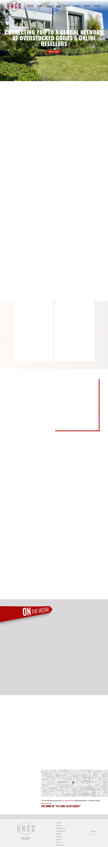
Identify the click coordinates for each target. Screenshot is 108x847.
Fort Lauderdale (66, 800)
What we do (39, 6)
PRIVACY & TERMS (60, 845)
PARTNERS (58, 834)
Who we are (30, 6)
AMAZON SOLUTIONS (49, 6)
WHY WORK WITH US (60, 831)
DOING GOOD (59, 839)
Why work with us (58, 6)
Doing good (87, 6)
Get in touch (97, 6)
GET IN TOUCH (59, 842)
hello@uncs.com (46, 803)
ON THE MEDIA (59, 836)
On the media (77, 6)
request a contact (54, 52)
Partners (67, 6)
